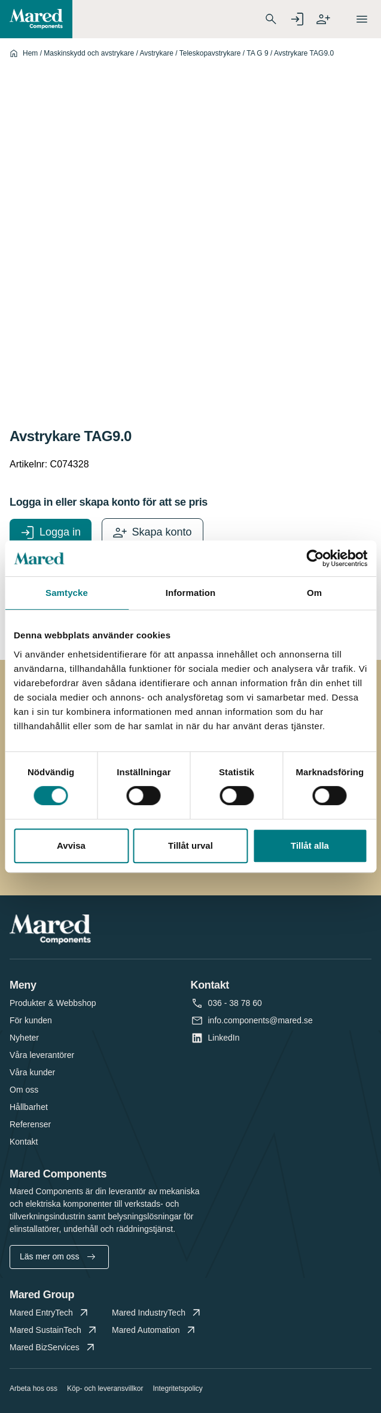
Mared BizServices (53, 1347)
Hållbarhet (29, 1107)
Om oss (24, 1089)
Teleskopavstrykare (210, 53)
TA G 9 (257, 53)
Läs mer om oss (57, 1256)
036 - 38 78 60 (235, 1003)
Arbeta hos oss (33, 1388)
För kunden (31, 1020)
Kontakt (24, 1141)
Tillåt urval (190, 845)
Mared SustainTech (54, 1330)
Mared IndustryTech (157, 1313)
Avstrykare (156, 53)
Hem (30, 53)
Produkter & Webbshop (53, 1003)
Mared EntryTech (50, 1313)
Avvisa (71, 845)
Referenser (30, 1124)
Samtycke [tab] (66, 593)
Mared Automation (154, 1330)
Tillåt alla (310, 845)
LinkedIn (224, 1038)
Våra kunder (32, 1072)
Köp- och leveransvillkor (105, 1388)
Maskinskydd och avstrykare (89, 53)
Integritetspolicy (177, 1388)
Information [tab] (191, 593)
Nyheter (24, 1037)
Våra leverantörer (42, 1055)
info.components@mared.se (260, 1020)
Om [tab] (314, 593)
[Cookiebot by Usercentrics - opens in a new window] (315, 558)
